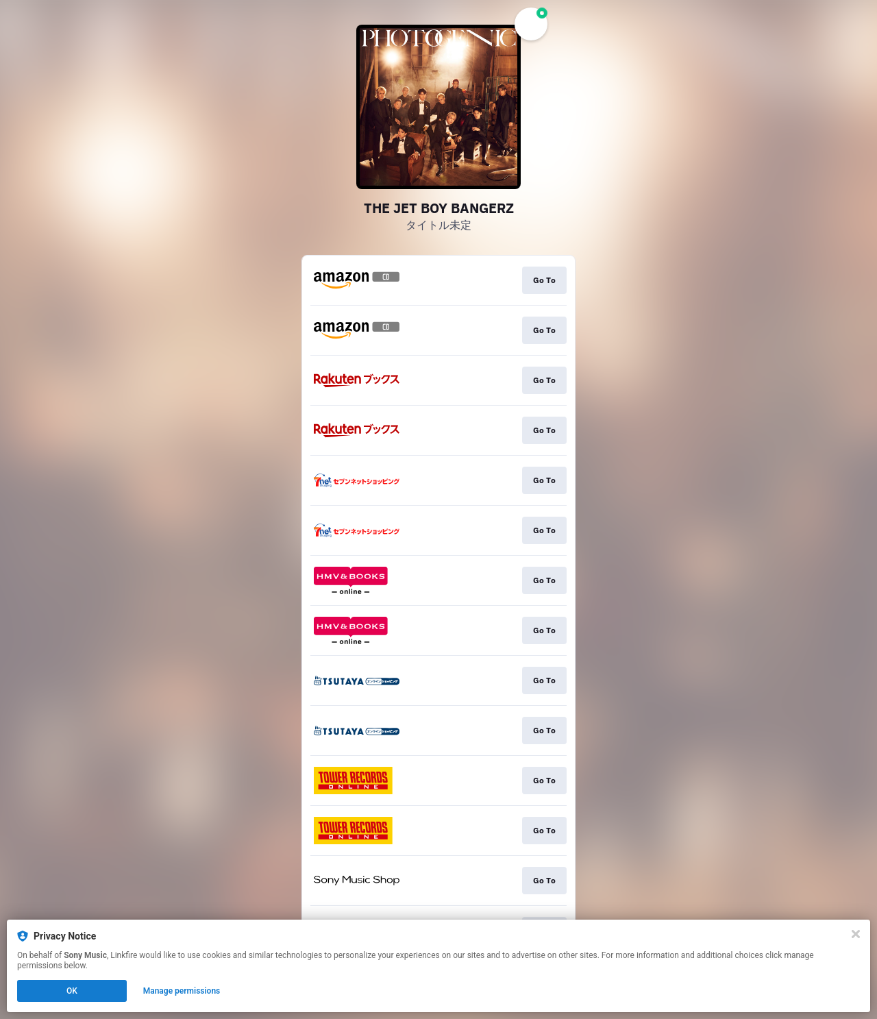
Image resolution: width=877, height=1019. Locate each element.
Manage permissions (182, 991)
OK (71, 991)
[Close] (856, 934)
